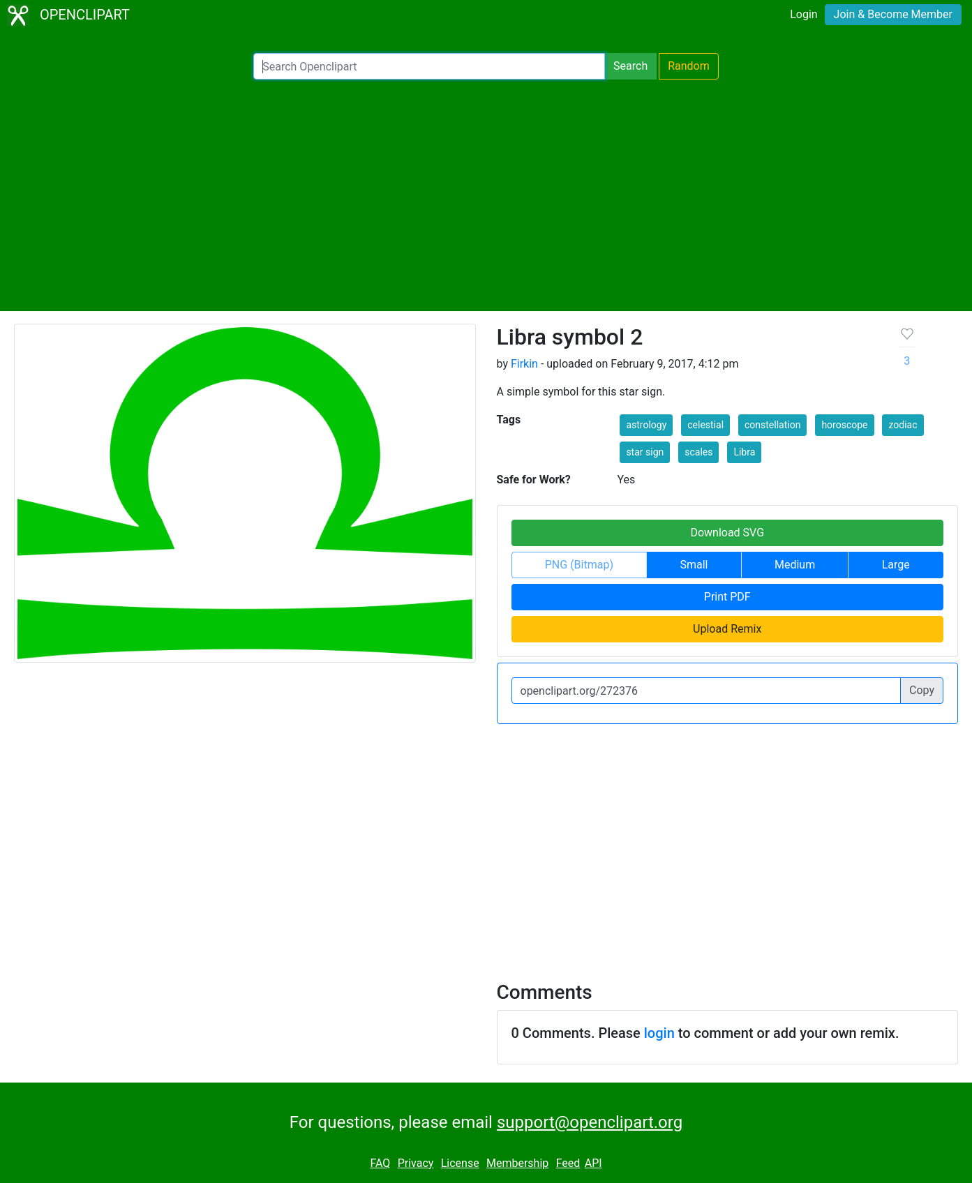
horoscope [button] (844, 424)
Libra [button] (744, 452)
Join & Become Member (893, 14)
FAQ (380, 1163)
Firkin (524, 363)
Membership (517, 1163)
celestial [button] (705, 424)
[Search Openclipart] (429, 66)
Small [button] (694, 564)
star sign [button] (645, 452)
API (593, 1163)
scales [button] (698, 452)
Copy (921, 690)
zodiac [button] (902, 424)
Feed (568, 1163)
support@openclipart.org (589, 1122)
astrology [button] (646, 424)
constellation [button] (772, 424)
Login (803, 14)
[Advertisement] (486, 195)
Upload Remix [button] (727, 628)
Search (630, 66)
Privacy (416, 1163)
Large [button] (896, 564)
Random (689, 66)
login (659, 1033)
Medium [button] (795, 564)
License (460, 1163)
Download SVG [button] (727, 532)
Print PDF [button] (727, 596)
